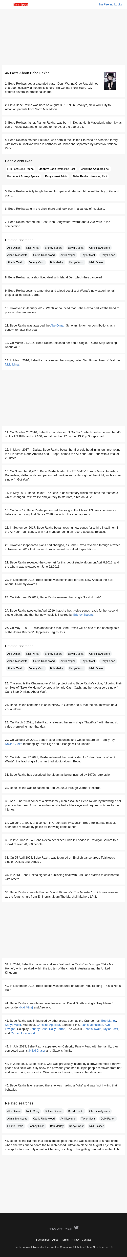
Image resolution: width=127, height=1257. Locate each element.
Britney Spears (53, 247)
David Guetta (75, 247)
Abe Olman (14, 247)
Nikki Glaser (96, 262)
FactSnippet (43, 1239)
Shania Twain (15, 262)
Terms (65, 1239)
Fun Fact (20, 169)
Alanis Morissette (17, 255)
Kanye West (76, 262)
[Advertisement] (63, 37)
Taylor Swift (88, 255)
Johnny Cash (36, 262)
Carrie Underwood (44, 255)
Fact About (23, 176)
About (55, 1239)
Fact (95, 169)
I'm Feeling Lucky (110, 4)
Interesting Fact (57, 169)
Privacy (75, 1239)
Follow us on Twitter (63, 1228)
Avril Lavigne (68, 255)
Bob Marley (57, 262)
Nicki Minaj (32, 247)
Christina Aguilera (99, 247)
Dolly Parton (108, 255)
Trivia (56, 176)
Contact (86, 1239)
